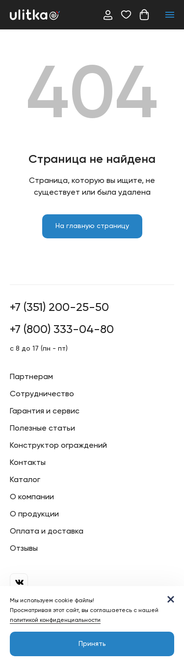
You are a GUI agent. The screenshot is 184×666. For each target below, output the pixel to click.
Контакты (28, 463)
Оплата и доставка (46, 532)
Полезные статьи (42, 429)
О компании (32, 497)
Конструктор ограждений (58, 446)
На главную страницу (92, 226)
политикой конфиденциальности (55, 620)
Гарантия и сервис (44, 411)
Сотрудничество (42, 394)
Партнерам (31, 377)
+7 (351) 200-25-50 (59, 307)
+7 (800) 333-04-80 (62, 329)
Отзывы (24, 549)
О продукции (34, 514)
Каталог (25, 480)
